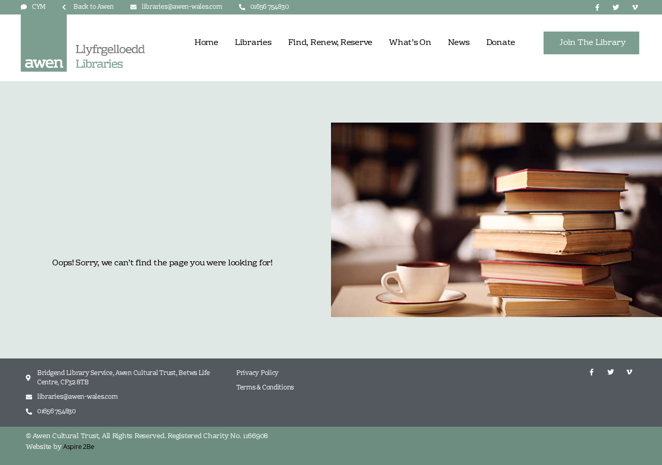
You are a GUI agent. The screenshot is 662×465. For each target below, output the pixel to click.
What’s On (410, 43)
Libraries (253, 43)
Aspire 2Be (78, 446)
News (459, 43)
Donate (500, 43)
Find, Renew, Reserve (330, 43)
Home (206, 43)
